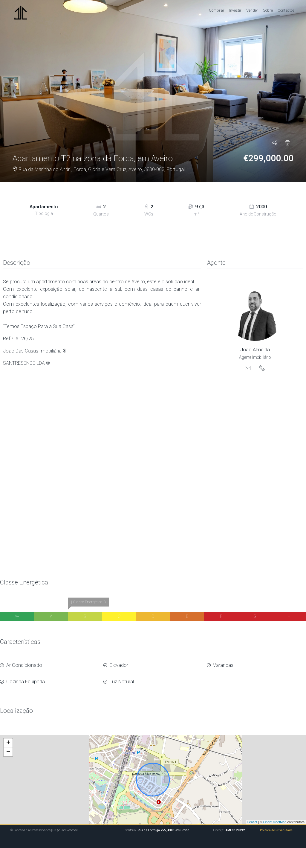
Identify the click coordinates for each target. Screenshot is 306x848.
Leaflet (252, 816)
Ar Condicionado (24, 664)
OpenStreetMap (275, 816)
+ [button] (8, 737)
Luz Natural (122, 677)
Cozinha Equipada (25, 677)
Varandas (223, 664)
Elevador (119, 664)
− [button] (8, 746)
